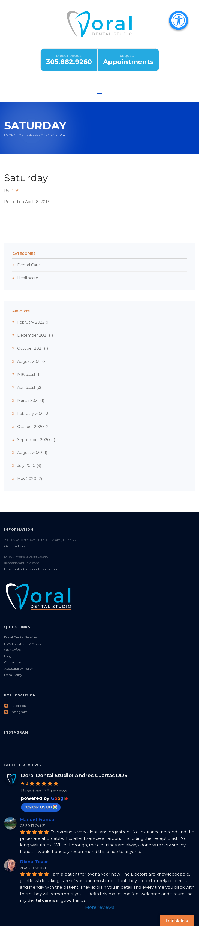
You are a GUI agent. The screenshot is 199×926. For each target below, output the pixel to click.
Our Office (12, 650)
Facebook (15, 706)
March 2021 (28, 400)
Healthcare (27, 277)
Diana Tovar (34, 861)
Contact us (12, 662)
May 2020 (26, 478)
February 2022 (30, 322)
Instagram (16, 712)
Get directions (15, 546)
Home (8, 135)
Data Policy (13, 675)
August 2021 (29, 361)
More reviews (99, 907)
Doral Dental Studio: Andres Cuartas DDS (74, 776)
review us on (40, 806)
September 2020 (33, 439)
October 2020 (30, 426)
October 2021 (30, 348)
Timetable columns (31, 135)
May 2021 (26, 374)
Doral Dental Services (20, 637)
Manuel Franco (37, 819)
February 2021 (30, 413)
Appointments (128, 62)
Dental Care (28, 265)
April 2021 (26, 387)
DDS (14, 190)
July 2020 (26, 465)
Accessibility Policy (18, 668)
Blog (7, 656)
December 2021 (32, 335)
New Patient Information (24, 643)
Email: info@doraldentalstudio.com (32, 569)
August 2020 (29, 452)
